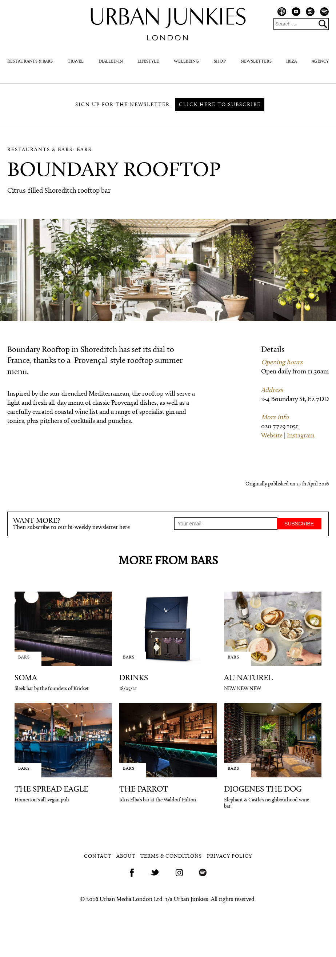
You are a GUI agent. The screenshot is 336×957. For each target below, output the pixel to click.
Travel (76, 61)
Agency (320, 61)
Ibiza (291, 61)
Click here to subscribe (220, 105)
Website (272, 435)
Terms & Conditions (171, 856)
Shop (220, 61)
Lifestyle (148, 61)
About (125, 856)
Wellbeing (186, 61)
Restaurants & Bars (30, 61)
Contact (97, 856)
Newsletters (256, 61)
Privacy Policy (229, 856)
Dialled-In (111, 61)
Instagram (301, 435)
